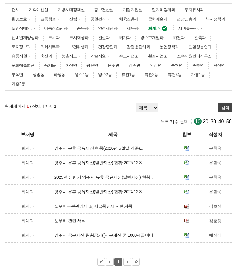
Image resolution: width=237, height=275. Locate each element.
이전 (110, 262)
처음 (101, 262)
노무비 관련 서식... (72, 220)
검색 (225, 107)
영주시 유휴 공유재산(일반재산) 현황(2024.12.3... (100, 191)
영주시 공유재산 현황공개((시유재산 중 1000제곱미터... (106, 235)
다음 (127, 262)
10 (198, 121)
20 (205, 121)
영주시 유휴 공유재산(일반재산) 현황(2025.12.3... (100, 162)
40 (221, 121)
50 (229, 121)
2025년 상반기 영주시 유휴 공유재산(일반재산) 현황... (105, 177)
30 (213, 121)
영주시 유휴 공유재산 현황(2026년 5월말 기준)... (99, 148)
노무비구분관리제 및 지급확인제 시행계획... (96, 206)
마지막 (136, 262)
